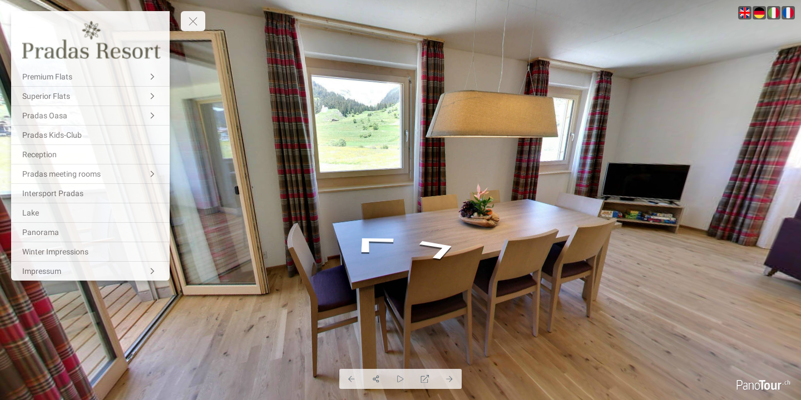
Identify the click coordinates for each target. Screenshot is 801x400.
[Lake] (90, 212)
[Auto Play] (400, 379)
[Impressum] (90, 271)
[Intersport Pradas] (90, 193)
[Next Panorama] (449, 379)
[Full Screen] (425, 379)
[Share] (376, 379)
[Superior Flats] (90, 96)
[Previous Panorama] (351, 379)
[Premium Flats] (90, 76)
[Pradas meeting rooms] (90, 173)
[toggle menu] (193, 21)
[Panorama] (90, 232)
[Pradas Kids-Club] (90, 135)
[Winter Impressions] (90, 251)
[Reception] (90, 154)
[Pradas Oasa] (90, 115)
